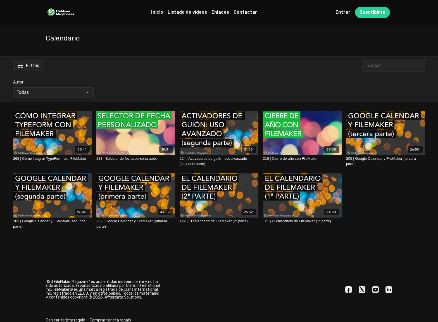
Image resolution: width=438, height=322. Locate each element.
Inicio (157, 12)
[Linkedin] (388, 289)
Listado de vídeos (187, 12)
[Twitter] (362, 289)
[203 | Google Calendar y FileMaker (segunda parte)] (52, 223)
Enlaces (220, 12)
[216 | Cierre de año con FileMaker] (302, 158)
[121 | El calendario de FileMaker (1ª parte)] (302, 221)
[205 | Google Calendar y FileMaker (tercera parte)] (385, 161)
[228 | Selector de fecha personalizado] (135, 158)
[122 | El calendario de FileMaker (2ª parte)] (219, 221)
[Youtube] (375, 289)
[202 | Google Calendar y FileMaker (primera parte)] (135, 223)
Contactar (245, 12)
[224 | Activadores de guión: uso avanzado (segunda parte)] (219, 161)
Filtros (28, 65)
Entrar (343, 12)
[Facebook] (348, 289)
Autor (18, 82)
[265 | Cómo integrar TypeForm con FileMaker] (52, 158)
